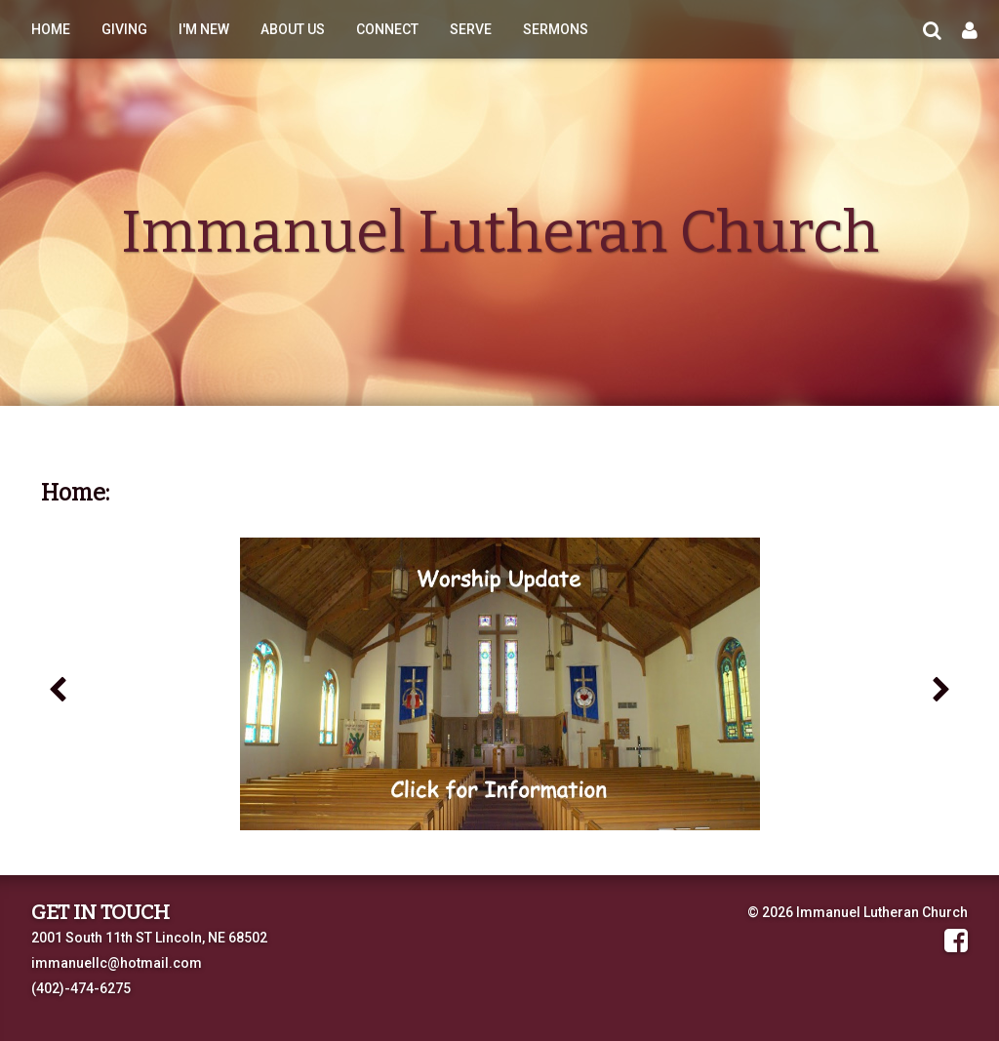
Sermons (555, 29)
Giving (124, 29)
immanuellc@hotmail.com (116, 963)
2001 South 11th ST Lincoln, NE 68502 (149, 937)
